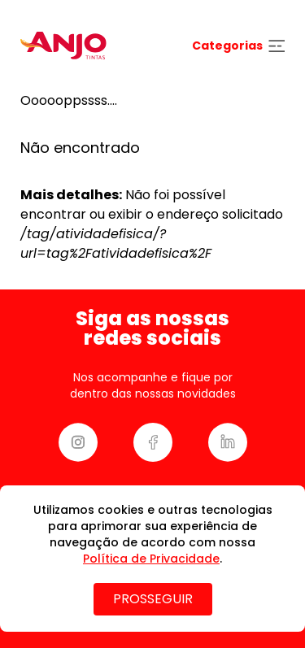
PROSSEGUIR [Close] (153, 598)
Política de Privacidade (151, 558)
